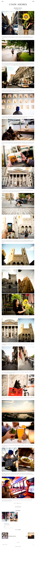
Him (17, 506)
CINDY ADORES (18, 4)
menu (2, 1)
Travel (20, 506)
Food (16, 506)
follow (33, 1)
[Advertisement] (18, 555)
